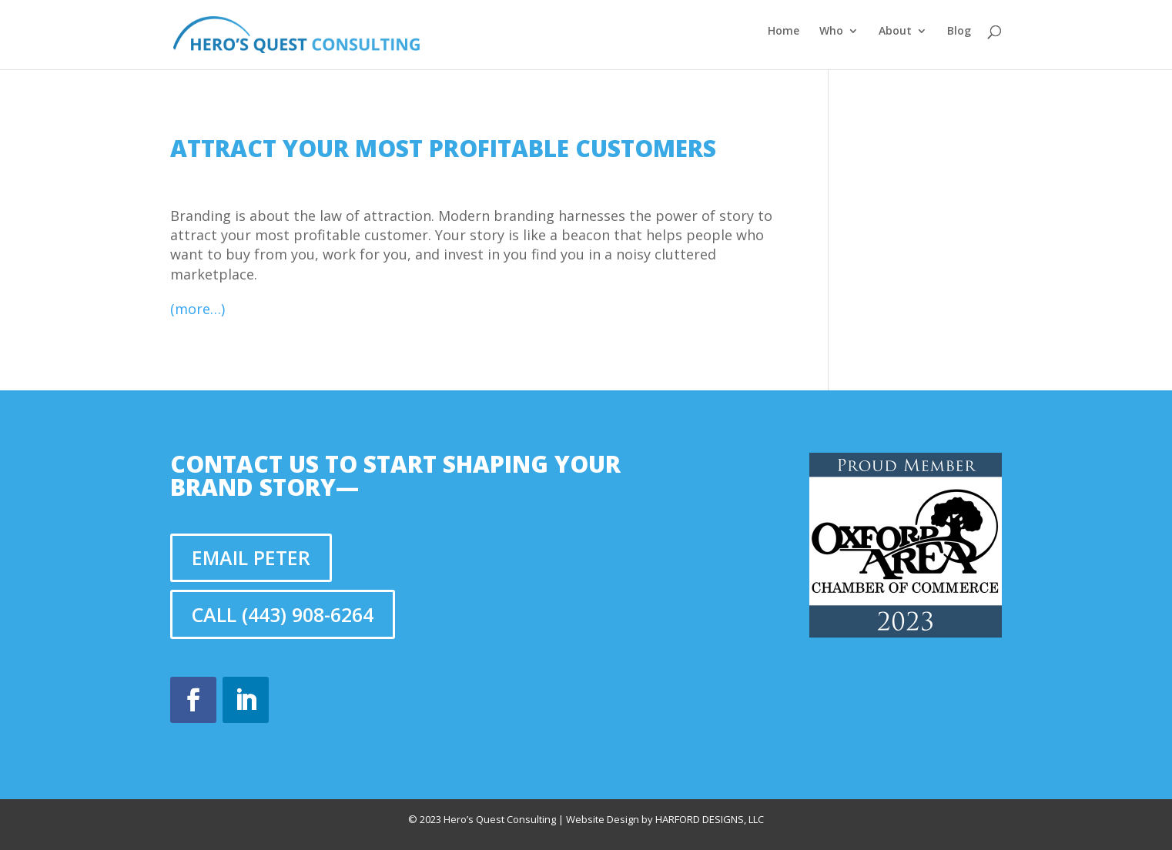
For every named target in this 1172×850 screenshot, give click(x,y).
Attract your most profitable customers (443, 148)
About (895, 31)
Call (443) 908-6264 (282, 614)
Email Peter (251, 557)
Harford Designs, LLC (709, 819)
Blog (959, 31)
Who (831, 31)
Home (783, 31)
